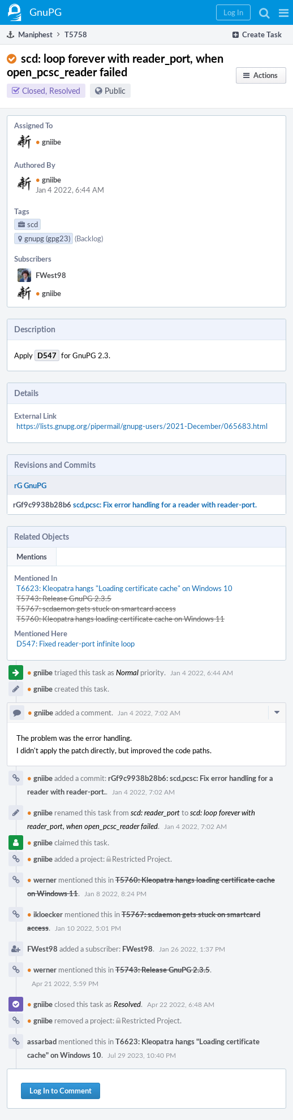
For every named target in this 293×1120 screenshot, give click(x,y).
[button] (283, 12)
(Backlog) (89, 238)
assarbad (42, 1041)
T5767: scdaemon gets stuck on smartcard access (96, 609)
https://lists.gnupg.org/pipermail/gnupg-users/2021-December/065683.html (142, 426)
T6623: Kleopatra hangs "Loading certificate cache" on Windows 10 (124, 588)
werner (42, 880)
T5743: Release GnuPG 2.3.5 (63, 598)
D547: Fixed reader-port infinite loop (75, 644)
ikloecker (45, 914)
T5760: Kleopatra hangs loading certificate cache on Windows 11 (120, 619)
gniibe (48, 142)
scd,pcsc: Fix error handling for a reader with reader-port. (165, 505)
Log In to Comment (60, 1091)
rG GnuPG (30, 485)
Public (115, 90)
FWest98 (51, 275)
